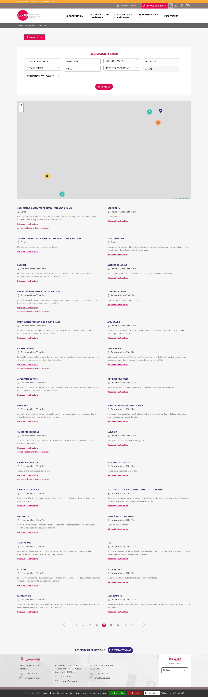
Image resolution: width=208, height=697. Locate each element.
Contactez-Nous (122, 650)
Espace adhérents (156, 5)
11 (132, 625)
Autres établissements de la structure (33, 227)
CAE (150, 68)
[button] (160, 111)
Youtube (188, 6)
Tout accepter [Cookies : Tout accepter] (117, 693)
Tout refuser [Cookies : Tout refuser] (134, 693)
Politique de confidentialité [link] (172, 693)
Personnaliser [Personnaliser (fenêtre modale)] (151, 693)
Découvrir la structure (27, 223)
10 (125, 625)
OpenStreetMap (180, 198)
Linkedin (176, 6)
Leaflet (172, 198)
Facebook (181, 6)
